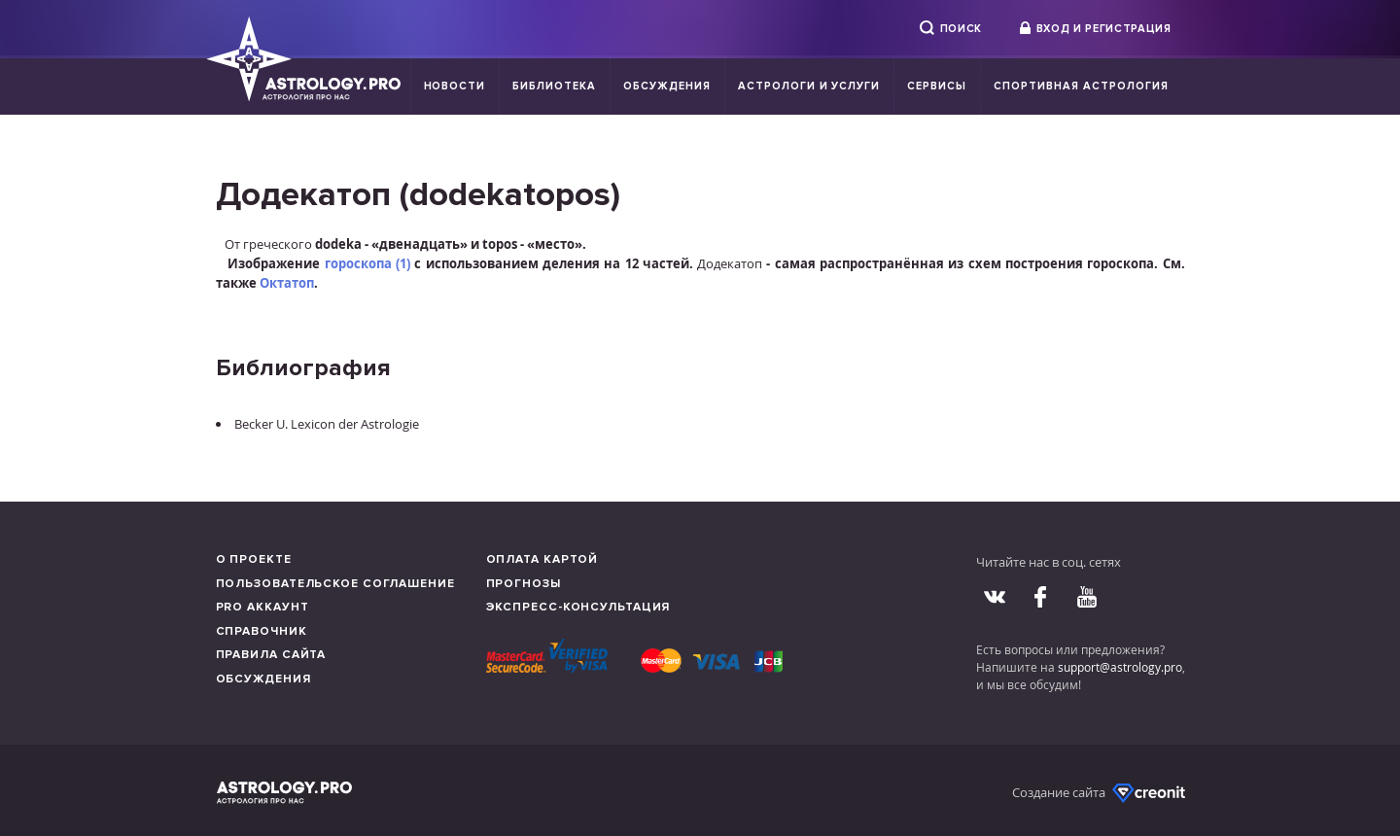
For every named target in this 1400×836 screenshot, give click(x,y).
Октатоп (287, 283)
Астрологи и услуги (809, 86)
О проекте (254, 559)
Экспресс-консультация (578, 607)
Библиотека (554, 86)
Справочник (261, 631)
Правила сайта (271, 654)
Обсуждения (667, 86)
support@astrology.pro (1120, 667)
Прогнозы (523, 583)
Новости (455, 86)
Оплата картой (542, 559)
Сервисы (936, 86)
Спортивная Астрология (1081, 86)
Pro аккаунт (262, 607)
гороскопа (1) (367, 263)
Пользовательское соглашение (335, 583)
